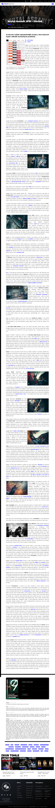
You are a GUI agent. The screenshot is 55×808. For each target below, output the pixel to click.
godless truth (49, 788)
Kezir (23, 27)
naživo (35, 338)
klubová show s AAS (20, 393)
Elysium (47, 786)
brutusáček (19, 27)
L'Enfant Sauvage (27, 496)
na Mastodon (27, 591)
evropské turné (20, 252)
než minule (10, 365)
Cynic (35, 223)
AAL (7, 272)
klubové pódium (23, 88)
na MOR (25, 151)
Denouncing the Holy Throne (18, 181)
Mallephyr (38, 798)
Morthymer (48, 794)
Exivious (30, 205)
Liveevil (13, 156)
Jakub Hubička (32, 806)
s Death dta (39, 257)
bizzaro (15, 27)
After (38, 360)
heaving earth (39, 794)
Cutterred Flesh (39, 788)
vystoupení (38, 181)
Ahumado (40, 464)
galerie (19, 793)
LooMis (12, 27)
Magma (7, 498)
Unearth (43, 562)
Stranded (33, 449)
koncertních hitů (13, 163)
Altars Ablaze (39, 796)
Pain (37, 173)
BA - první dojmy (29, 40)
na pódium (30, 238)
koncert (40, 414)
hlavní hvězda (18, 565)
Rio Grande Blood (29, 538)
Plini (30, 186)
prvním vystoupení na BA (42, 446)
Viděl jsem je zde (15, 468)
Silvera (37, 449)
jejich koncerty (43, 341)
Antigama (19, 238)
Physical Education (22, 301)
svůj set (18, 156)
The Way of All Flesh (36, 474)
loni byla (44, 591)
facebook (19, 795)
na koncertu (45, 506)
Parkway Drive (18, 545)
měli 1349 (33, 609)
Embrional (13, 660)
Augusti (36, 562)
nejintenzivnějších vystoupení (35, 282)
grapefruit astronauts (38, 791)
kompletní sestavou (33, 121)
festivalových (38, 634)
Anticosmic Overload (18, 265)
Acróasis (11, 247)
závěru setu (16, 431)
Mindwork (47, 796)
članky (19, 788)
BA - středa (28, 41)
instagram (20, 797)
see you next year (30, 368)
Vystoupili (17, 400)
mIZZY (9, 27)
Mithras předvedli (41, 580)
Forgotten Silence (47, 791)
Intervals (8, 308)
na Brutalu (43, 466)
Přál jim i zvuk (28, 129)
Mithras (15, 547)
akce (18, 790)
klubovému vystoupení (41, 294)
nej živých (14, 636)
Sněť (46, 798)
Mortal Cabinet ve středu (29, 198)
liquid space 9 (39, 786)
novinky (19, 786)
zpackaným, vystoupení (43, 525)
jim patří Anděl (15, 196)
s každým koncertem (23, 634)
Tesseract (17, 387)
